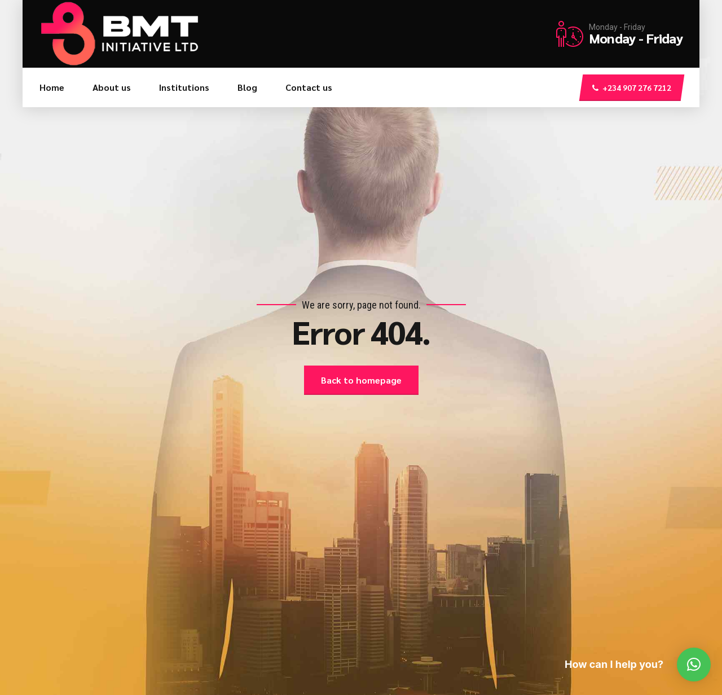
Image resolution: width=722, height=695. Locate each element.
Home (51, 87)
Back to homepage (361, 380)
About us (112, 87)
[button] (694, 664)
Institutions (184, 87)
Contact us (308, 87)
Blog (247, 87)
